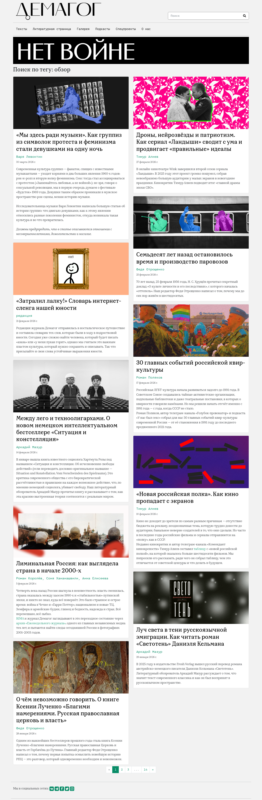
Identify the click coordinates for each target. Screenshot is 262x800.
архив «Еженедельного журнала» (41, 623)
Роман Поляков (149, 377)
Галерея (83, 29)
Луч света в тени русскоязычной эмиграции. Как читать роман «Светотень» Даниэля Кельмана (181, 637)
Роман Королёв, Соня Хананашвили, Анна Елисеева (62, 578)
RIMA (20, 618)
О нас (146, 29)
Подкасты (102, 29)
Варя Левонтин (29, 156)
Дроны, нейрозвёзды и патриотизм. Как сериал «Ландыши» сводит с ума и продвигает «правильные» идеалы (189, 142)
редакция (24, 315)
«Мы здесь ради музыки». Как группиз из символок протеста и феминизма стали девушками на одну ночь (69, 142)
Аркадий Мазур (29, 447)
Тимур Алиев (147, 156)
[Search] (204, 16)
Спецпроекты (126, 29)
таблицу (200, 549)
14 (145, 769)
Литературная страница (52, 29)
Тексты (21, 29)
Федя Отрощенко (150, 269)
